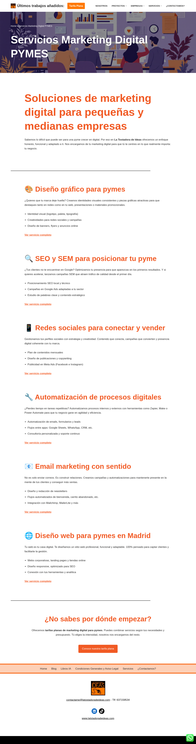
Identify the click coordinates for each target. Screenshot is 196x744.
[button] (126, 5)
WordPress (48, 739)
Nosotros (101, 6)
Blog (54, 668)
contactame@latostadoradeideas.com (88, 699)
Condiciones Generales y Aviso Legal (96, 668)
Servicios (128, 668)
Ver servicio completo (37, 234)
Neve (14, 739)
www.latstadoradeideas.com (98, 718)
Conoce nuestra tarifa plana (98, 648)
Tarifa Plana (76, 6)
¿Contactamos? (175, 6)
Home (13, 26)
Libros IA (66, 668)
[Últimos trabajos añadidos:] (37, 6)
